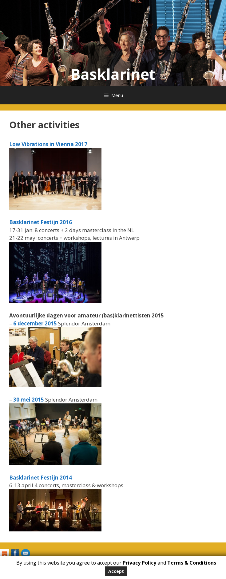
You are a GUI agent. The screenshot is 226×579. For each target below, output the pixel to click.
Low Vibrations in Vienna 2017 (48, 144)
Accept (116, 571)
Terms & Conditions (191, 562)
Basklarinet (113, 74)
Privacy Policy (139, 562)
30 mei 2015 (28, 399)
